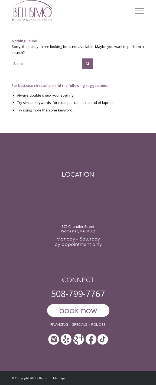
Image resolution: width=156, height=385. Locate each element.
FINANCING (59, 324)
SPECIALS (79, 324)
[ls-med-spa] (65, 11)
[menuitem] (136, 11)
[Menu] (136, 11)
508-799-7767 (78, 294)
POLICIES (98, 324)
